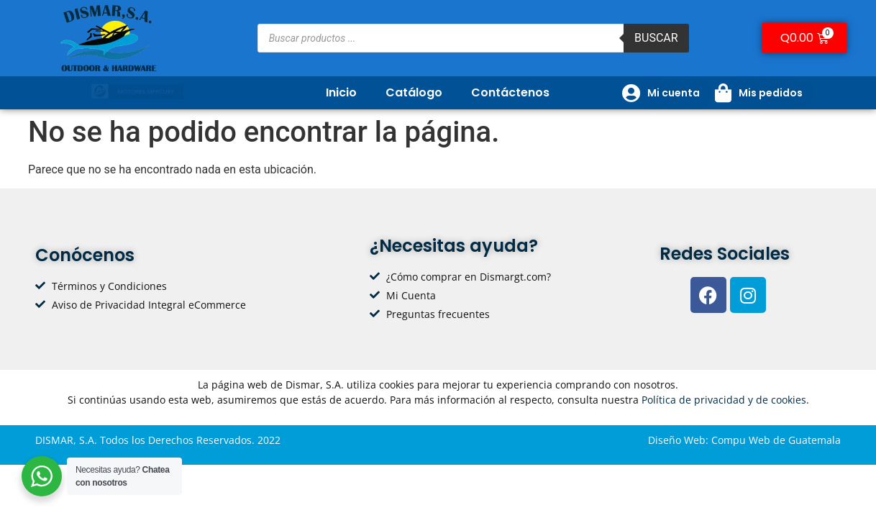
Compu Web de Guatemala (776, 440)
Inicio (341, 92)
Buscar (656, 38)
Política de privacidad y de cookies (724, 399)
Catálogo (413, 92)
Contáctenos (510, 92)
